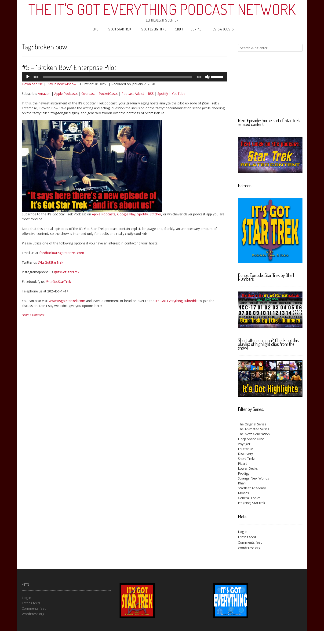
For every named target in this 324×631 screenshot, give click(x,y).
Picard (242, 463)
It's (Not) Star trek (251, 503)
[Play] (27, 76)
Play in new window (61, 84)
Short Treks (246, 458)
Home (94, 29)
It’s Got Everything (152, 29)
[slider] (117, 77)
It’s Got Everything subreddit (176, 301)
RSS (151, 93)
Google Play (126, 214)
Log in (242, 531)
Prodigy (243, 473)
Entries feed (247, 537)
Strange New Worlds (253, 478)
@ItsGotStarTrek (50, 262)
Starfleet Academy (252, 488)
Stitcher (155, 214)
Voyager (244, 444)
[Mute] (207, 76)
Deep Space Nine (251, 439)
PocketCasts (108, 93)
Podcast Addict (132, 93)
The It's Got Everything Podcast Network (162, 9)
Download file (32, 84)
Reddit (178, 29)
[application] (124, 76)
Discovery (245, 453)
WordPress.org (249, 548)
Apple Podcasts (66, 93)
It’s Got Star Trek (118, 29)
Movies (243, 493)
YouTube (178, 93)
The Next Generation (254, 434)
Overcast (88, 93)
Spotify (162, 93)
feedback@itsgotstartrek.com (61, 253)
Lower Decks (248, 468)
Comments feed (250, 542)
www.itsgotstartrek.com (67, 301)
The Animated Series (253, 429)
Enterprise (245, 448)
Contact (197, 29)
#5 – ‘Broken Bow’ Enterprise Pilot (69, 67)
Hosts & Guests (222, 29)
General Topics (249, 498)
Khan (242, 483)
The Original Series (252, 424)
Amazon (44, 93)
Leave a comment (33, 315)
